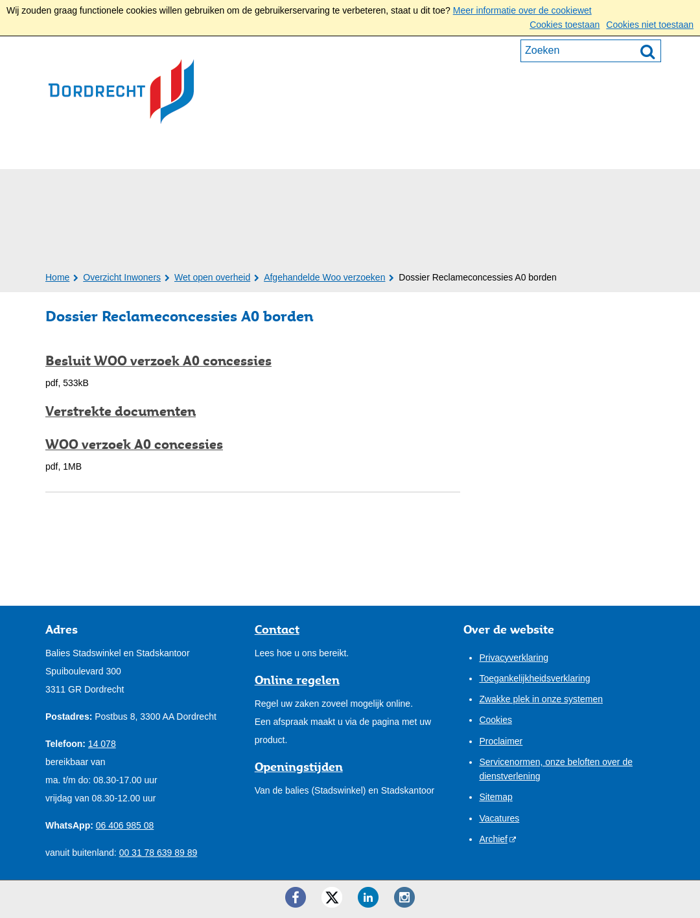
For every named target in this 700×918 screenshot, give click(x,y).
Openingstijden (299, 766)
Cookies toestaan (565, 24)
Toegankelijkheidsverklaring (534, 678)
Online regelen (297, 679)
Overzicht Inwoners (122, 277)
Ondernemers (180, 151)
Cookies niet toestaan (650, 24)
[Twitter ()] (331, 897)
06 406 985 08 (125, 825)
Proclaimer (500, 741)
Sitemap (495, 797)
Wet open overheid (212, 277)
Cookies (495, 720)
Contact (429, 151)
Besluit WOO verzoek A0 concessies (158, 361)
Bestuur (271, 151)
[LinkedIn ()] (368, 897)
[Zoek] (647, 51)
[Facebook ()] (295, 897)
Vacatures (499, 818)
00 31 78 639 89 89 (158, 852)
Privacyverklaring (513, 657)
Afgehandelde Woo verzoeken (324, 277)
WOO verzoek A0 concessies (134, 444)
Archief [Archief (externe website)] (493, 839)
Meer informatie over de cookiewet (522, 10)
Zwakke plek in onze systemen (541, 699)
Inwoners (85, 151)
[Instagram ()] (404, 897)
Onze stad (350, 151)
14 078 (102, 744)
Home (57, 277)
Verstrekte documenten (120, 411)
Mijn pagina (613, 150)
